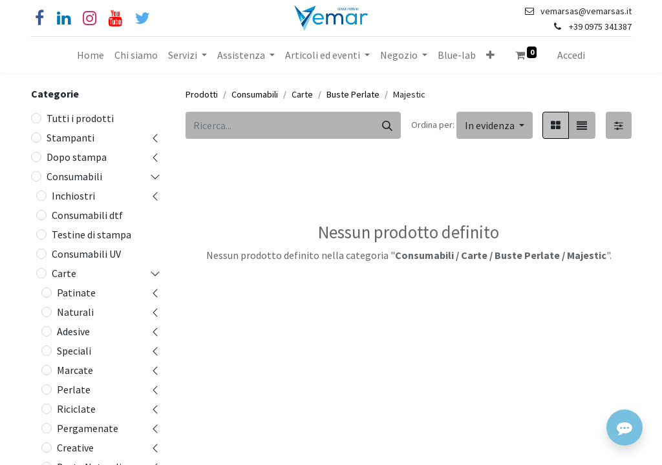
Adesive (73, 331)
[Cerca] (387, 125)
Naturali (75, 311)
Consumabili (74, 176)
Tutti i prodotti (80, 118)
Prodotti (202, 94)
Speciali (74, 350)
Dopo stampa (77, 156)
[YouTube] (115, 18)
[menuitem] (90, 55)
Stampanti (70, 137)
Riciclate (76, 408)
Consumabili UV (86, 253)
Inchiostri (73, 195)
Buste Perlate (352, 94)
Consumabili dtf (87, 215)
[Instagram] (89, 18)
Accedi (571, 54)
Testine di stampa (91, 234)
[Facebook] (39, 18)
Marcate (75, 370)
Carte (64, 273)
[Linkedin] (63, 18)
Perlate (74, 389)
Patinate (76, 292)
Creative (75, 447)
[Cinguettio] (143, 18)
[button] (490, 55)
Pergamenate (87, 428)
